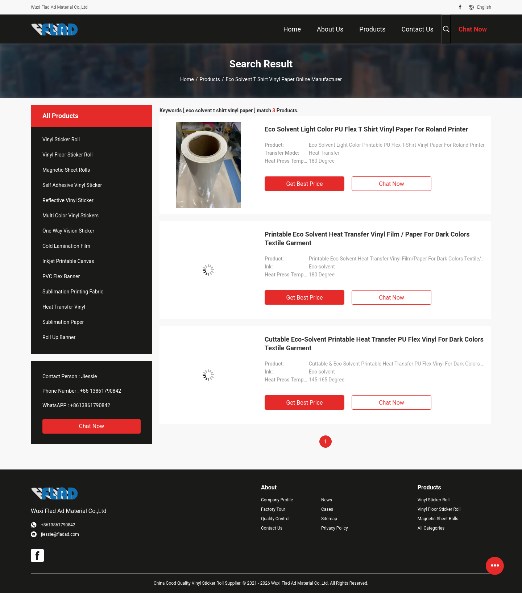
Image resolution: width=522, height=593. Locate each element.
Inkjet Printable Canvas (68, 261)
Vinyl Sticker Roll (61, 139)
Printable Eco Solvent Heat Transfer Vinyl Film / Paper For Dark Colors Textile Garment (367, 238)
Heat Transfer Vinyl (63, 307)
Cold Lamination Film (66, 246)
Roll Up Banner (58, 337)
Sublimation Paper (63, 322)
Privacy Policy (334, 528)
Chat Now (91, 426)
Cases (327, 509)
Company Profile (277, 499)
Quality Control (275, 518)
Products (210, 79)
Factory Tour (273, 509)
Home (187, 79)
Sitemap (329, 518)
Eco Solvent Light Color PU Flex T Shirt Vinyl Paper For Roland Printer (366, 129)
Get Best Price (304, 183)
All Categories (431, 528)
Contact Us (271, 528)
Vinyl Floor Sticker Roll (67, 155)
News (326, 499)
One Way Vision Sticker (68, 231)
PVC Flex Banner (61, 276)
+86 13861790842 (100, 391)
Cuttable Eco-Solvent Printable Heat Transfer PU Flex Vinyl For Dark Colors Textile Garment (374, 343)
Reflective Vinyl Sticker (68, 200)
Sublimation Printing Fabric (72, 292)
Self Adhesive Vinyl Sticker (72, 185)
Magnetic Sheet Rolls (66, 170)
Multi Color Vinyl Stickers (70, 215)
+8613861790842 (90, 405)
